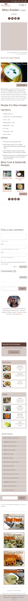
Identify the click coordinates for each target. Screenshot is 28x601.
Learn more (20, 597)
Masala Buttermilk (7, 187)
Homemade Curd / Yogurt (20, 176)
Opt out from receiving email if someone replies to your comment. (13, 263)
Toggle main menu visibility (26, 4)
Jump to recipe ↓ (22, 85)
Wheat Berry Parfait (7, 175)
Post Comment (23, 277)
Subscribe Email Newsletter (11, 344)
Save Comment (23, 266)
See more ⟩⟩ (23, 194)
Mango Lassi (20, 187)
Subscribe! (14, 352)
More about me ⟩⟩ (17, 314)
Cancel (15, 266)
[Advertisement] (14, 36)
